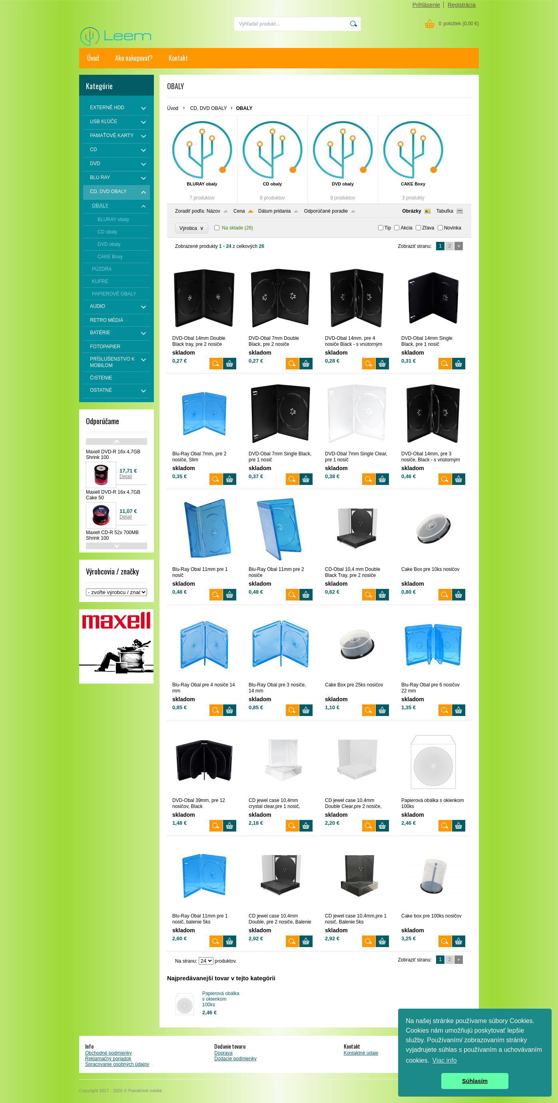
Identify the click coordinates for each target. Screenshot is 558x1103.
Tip (388, 228)
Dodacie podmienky (235, 1058)
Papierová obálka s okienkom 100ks (220, 999)
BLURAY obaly (202, 184)
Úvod (93, 58)
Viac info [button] (444, 1060)
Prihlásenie (426, 5)
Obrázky (411, 211)
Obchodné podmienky (108, 1053)
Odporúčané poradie (326, 211)
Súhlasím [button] (475, 1081)
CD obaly (272, 184)
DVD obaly (343, 184)
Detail (126, 476)
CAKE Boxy (413, 184)
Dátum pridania (274, 211)
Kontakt (178, 58)
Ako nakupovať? (134, 58)
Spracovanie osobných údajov (117, 1064)
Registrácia (462, 5)
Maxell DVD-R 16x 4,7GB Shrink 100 (113, 454)
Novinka (452, 228)
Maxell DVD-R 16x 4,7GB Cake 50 (113, 495)
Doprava (223, 1053)
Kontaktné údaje (361, 1053)
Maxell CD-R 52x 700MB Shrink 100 (112, 535)
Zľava (428, 228)
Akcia (406, 228)
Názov (213, 211)
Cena (239, 211)
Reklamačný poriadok (108, 1058)
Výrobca (191, 228)
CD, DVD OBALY (208, 108)
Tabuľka (444, 211)
